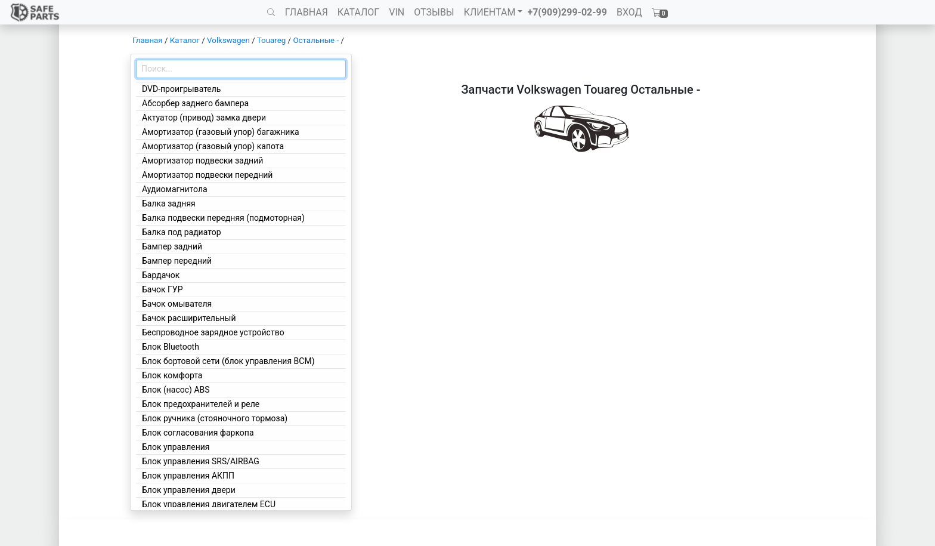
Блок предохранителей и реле (200, 404)
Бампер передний (177, 261)
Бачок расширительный (189, 318)
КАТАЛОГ (358, 12)
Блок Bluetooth (170, 346)
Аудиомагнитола (175, 189)
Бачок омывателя (177, 304)
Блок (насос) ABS (176, 389)
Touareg (271, 40)
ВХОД (629, 12)
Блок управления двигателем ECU (208, 504)
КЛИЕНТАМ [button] (490, 12)
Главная (147, 40)
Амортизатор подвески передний (207, 175)
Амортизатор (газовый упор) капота (213, 146)
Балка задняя (169, 203)
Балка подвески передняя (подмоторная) (223, 218)
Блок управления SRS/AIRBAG (200, 461)
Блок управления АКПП (188, 475)
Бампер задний (172, 246)
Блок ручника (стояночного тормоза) (214, 418)
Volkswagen (228, 40)
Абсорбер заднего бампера (195, 103)
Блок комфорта (172, 375)
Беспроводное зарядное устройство (213, 332)
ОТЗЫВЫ (434, 12)
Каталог (185, 40)
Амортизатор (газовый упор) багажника (220, 132)
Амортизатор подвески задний (202, 160)
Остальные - (316, 40)
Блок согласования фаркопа (198, 432)
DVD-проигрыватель (181, 89)
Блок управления (175, 447)
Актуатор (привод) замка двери (204, 117)
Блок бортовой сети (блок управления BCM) (228, 361)
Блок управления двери (189, 490)
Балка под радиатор (181, 232)
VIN (396, 12)
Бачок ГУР (162, 289)
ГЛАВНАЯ (306, 12)
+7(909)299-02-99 (567, 12)
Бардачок (160, 275)
